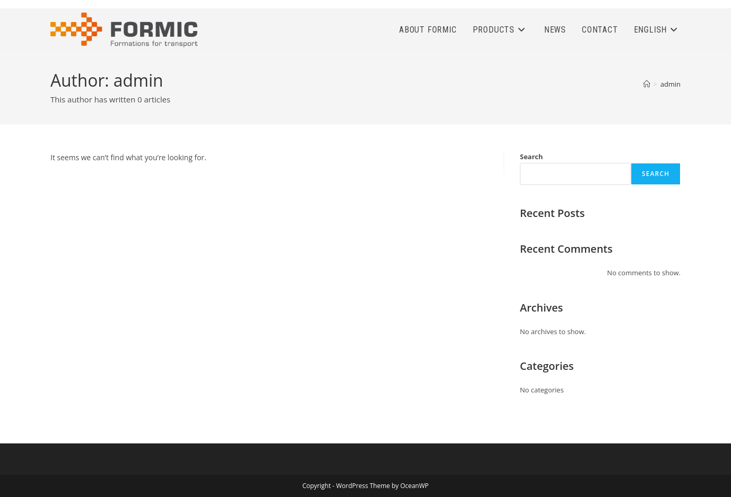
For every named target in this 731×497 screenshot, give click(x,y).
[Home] (646, 84)
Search (531, 156)
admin (671, 84)
